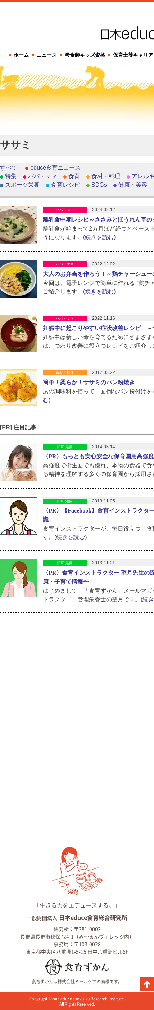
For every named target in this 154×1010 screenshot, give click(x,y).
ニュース (47, 55)
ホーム (21, 55)
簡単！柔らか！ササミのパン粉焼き (89, 382)
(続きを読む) (70, 537)
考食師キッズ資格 (85, 55)
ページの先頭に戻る (147, 984)
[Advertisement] (77, 240)
